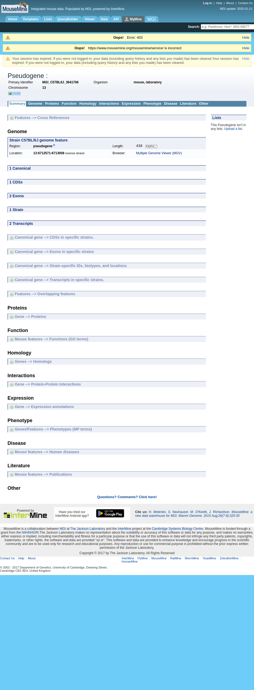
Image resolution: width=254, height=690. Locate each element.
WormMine (192, 558)
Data (104, 19)
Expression (131, 103)
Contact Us (245, 3)
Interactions (109, 103)
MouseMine (159, 558)
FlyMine (143, 558)
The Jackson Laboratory (87, 529)
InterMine (124, 529)
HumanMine (130, 562)
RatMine (175, 558)
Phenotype (152, 103)
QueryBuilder (68, 19)
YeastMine (209, 558)
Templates (30, 19)
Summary (17, 103)
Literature (188, 103)
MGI (63, 529)
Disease (170, 103)
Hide (245, 37)
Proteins (52, 103)
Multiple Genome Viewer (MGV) (159, 154)
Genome (35, 103)
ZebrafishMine (229, 558)
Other (203, 103)
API (116, 19)
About (230, 3)
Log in (208, 3)
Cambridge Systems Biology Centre (177, 529)
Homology (87, 103)
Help (219, 3)
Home (12, 19)
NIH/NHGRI (30, 533)
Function (69, 103)
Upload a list (233, 129)
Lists (48, 19)
